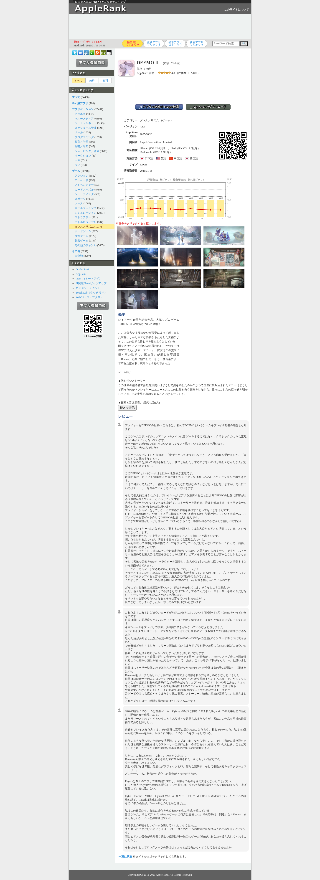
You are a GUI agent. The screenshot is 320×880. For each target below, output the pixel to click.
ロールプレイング (86, 208)
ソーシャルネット (86, 123)
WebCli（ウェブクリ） (89, 297)
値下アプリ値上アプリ (175, 44)
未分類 (79, 255)
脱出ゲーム (81, 240)
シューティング (84, 194)
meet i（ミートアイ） (89, 278)
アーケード (81, 180)
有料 (105, 80)
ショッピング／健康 (87, 151)
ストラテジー (83, 217)
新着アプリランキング (196, 44)
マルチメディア (84, 118)
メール (79, 132)
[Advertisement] (160, 26)
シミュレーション (86, 212)
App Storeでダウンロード (208, 107)
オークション (83, 155)
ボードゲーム (83, 231)
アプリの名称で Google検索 (159, 107)
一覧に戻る (125, 856)
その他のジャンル (86, 245)
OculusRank (82, 269)
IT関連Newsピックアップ (91, 283)
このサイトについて (236, 9)
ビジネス (80, 114)
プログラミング (84, 137)
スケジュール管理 (86, 127)
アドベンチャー (84, 184)
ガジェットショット (88, 287)
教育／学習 (81, 141)
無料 (92, 80)
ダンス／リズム (84, 226)
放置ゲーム (81, 236)
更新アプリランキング (154, 44)
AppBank (81, 274)
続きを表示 (127, 407)
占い (77, 165)
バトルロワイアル (86, 222)
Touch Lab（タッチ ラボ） (91, 292)
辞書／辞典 (81, 146)
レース (79, 203)
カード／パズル (84, 189)
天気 (77, 160)
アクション (81, 175)
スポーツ (80, 198)
